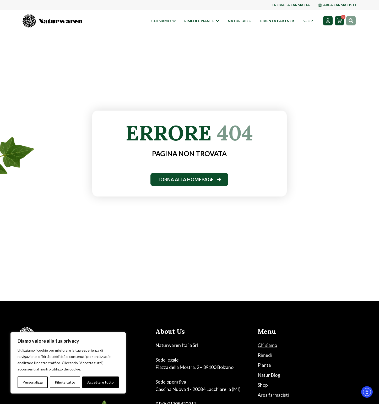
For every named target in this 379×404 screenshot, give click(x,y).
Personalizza (33, 382)
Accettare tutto (100, 382)
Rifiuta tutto (65, 382)
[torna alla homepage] (189, 179)
